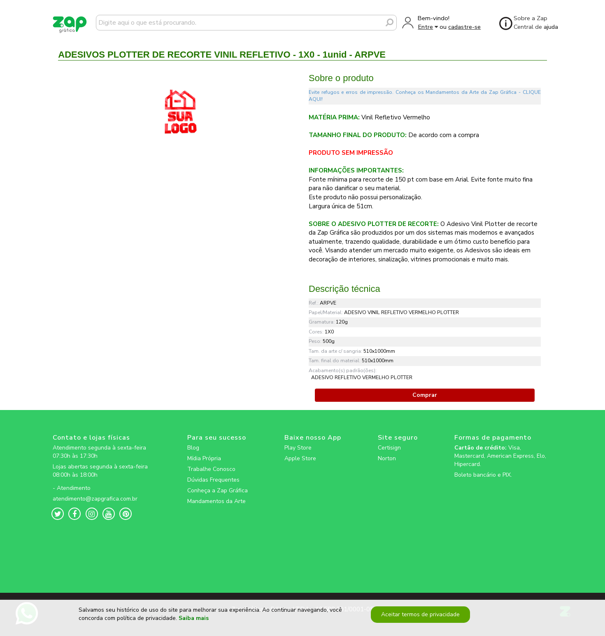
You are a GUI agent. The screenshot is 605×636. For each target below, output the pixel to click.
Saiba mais (194, 621)
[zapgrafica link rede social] (101, 481)
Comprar (424, 395)
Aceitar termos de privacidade (419, 617)
